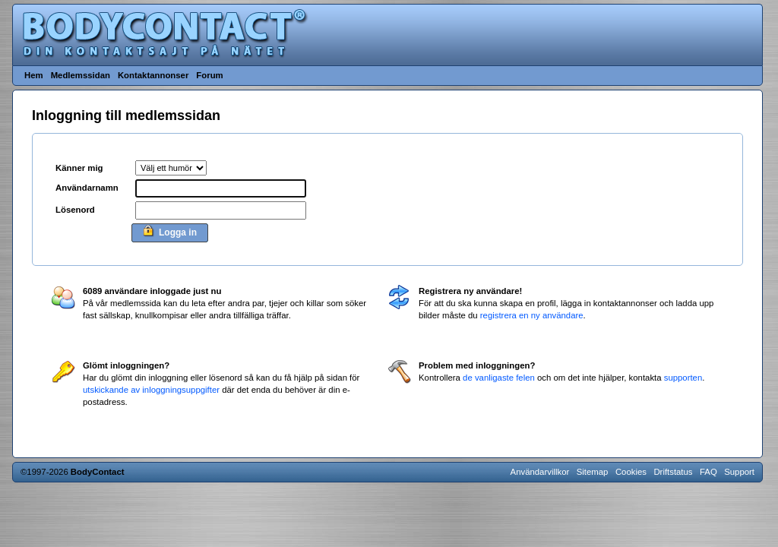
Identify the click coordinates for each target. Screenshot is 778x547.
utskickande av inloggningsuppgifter (151, 389)
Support (739, 471)
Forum (209, 75)
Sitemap (593, 471)
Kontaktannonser (153, 75)
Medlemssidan (80, 75)
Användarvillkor (540, 471)
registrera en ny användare (532, 315)
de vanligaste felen (499, 377)
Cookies (631, 471)
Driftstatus (672, 471)
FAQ (708, 471)
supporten (683, 377)
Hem (33, 75)
